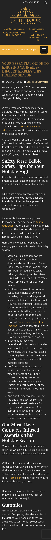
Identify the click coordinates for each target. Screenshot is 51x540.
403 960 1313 (31, 2)
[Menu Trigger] (44, 50)
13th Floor (15, 478)
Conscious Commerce (37, 82)
